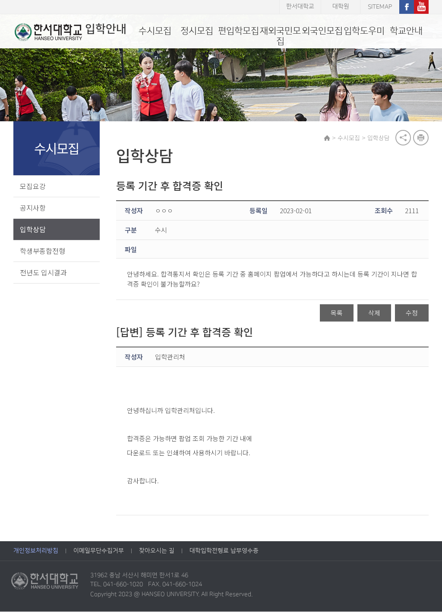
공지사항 (33, 208)
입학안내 (69, 32)
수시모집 (155, 31)
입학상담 (33, 229)
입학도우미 (364, 31)
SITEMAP (380, 6)
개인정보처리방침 (35, 551)
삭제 (374, 313)
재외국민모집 (280, 36)
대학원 (340, 6)
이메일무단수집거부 (98, 551)
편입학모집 (238, 31)
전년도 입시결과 (43, 273)
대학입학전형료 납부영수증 (224, 551)
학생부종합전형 (42, 251)
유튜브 (421, 7)
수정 (412, 313)
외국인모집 (322, 31)
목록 (337, 313)
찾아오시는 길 (156, 551)
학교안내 (406, 31)
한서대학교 (300, 6)
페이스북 (406, 7)
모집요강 (33, 186)
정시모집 (196, 31)
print (421, 138)
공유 (403, 138)
